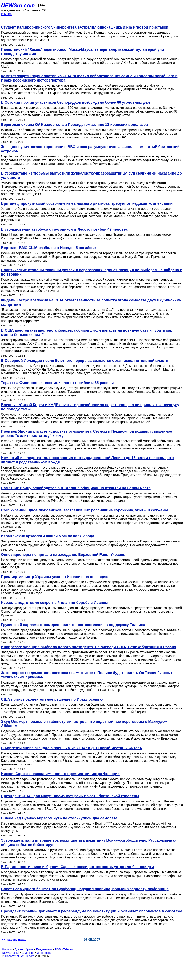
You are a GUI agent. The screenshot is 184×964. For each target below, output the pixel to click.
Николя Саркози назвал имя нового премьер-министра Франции (60, 774)
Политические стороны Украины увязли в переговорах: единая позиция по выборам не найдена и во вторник (91, 272)
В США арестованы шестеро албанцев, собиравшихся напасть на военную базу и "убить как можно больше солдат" (86, 332)
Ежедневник (44, 949)
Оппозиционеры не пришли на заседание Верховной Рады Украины (63, 555)
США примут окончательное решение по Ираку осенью (52, 699)
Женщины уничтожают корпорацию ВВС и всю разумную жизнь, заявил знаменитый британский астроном (90, 149)
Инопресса (44, 952)
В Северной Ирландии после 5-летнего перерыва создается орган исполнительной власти (84, 360)
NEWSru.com (18, 5)
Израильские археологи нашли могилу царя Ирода (47, 536)
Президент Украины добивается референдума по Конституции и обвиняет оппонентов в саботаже (91, 911)
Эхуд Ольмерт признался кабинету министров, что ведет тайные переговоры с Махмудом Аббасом (84, 723)
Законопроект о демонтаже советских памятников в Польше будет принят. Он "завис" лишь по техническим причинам (88, 675)
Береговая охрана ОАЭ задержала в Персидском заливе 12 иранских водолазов (74, 125)
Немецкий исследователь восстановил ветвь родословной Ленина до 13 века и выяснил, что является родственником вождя (87, 460)
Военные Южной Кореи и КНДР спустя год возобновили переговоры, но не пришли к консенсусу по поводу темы (90, 407)
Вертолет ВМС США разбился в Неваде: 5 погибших (49, 248)
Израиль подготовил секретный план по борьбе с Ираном (54, 603)
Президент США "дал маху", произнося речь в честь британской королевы (70, 796)
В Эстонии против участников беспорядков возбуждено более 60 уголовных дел (75, 102)
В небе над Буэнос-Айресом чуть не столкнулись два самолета (59, 818)
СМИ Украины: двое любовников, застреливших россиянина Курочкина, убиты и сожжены (84, 510)
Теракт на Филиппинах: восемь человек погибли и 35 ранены (57, 383)
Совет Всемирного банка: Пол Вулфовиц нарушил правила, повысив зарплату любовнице (85, 889)
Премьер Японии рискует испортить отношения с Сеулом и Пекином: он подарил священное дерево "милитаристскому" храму (86, 433)
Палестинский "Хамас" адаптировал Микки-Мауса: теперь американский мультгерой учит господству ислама (83, 51)
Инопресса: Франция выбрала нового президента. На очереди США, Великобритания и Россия (88, 647)
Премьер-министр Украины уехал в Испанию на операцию (55, 577)
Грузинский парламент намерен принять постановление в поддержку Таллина (73, 625)
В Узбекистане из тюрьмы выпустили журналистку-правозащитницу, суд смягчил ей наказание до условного (91, 175)
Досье (19, 949)
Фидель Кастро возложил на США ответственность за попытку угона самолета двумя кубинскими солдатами (91, 302)
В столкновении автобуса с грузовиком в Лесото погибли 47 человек (64, 229)
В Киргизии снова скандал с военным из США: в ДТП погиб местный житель (71, 748)
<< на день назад (14, 939)
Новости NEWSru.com (19, 956)
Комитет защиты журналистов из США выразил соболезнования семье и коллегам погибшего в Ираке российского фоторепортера (89, 78)
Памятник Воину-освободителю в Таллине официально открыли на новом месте (76, 488)
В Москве (28, 952)
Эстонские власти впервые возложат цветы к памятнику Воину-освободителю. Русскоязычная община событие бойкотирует (89, 842)
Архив (29, 949)
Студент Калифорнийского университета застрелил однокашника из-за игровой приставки (84, 27)
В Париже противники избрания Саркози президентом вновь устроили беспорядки (77, 867)
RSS (58, 949)
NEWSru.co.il (10, 952)
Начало (7, 949)
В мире (6, 14)
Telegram (69, 949)
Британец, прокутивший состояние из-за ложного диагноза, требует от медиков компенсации (87, 203)
